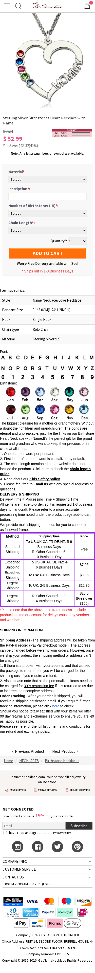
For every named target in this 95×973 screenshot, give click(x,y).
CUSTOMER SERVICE (19, 869)
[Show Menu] (8, 6)
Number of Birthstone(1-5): (33, 205)
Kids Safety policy (44, 479)
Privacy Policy (62, 833)
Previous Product (28, 751)
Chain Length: (21, 222)
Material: (17, 171)
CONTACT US (13, 877)
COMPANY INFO (15, 861)
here (22, 726)
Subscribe (79, 825)
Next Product (65, 751)
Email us (40, 484)
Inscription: (19, 188)
